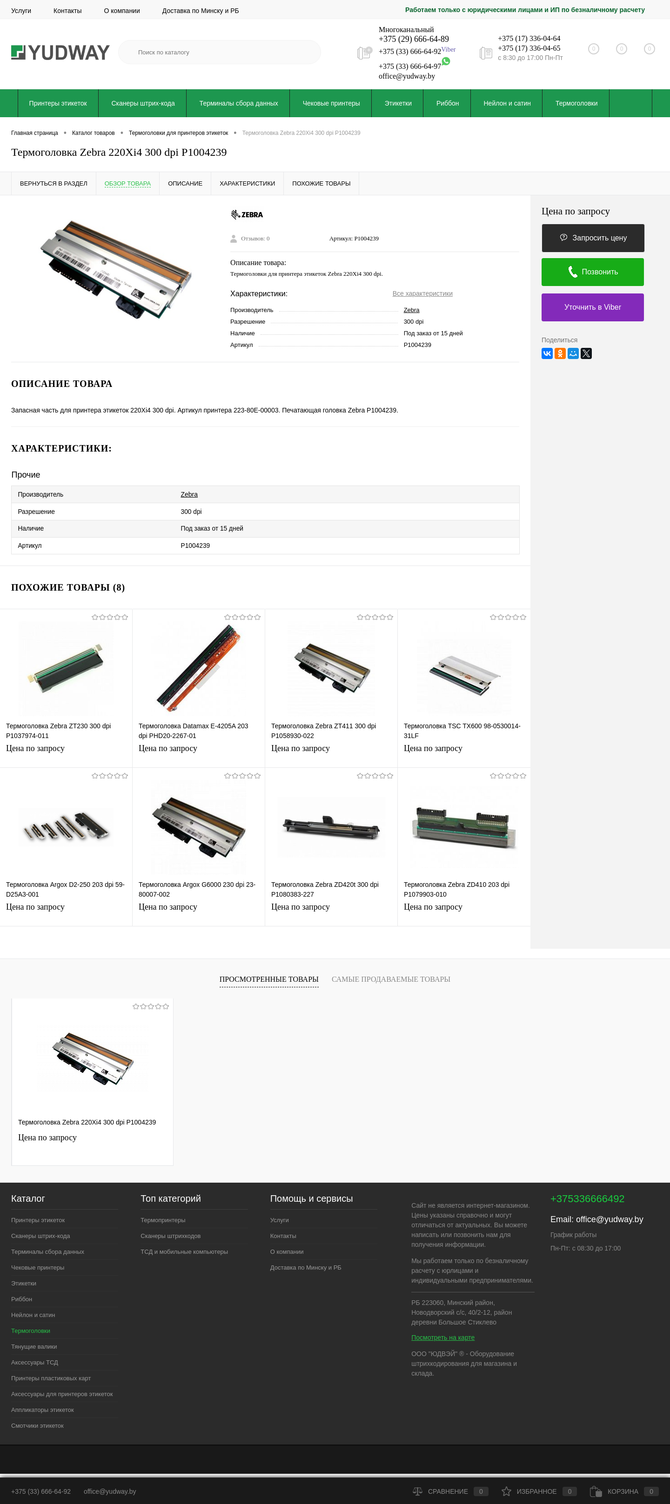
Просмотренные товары (269, 974)
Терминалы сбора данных (239, 103)
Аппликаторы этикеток (42, 1404)
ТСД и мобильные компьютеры (184, 1246)
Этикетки (398, 103)
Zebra (412, 309)
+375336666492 (587, 1193)
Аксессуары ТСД (34, 1357)
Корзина (624, 1491)
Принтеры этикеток (58, 103)
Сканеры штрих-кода (143, 103)
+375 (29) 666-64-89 (414, 39)
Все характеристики (423, 293)
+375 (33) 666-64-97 (410, 66)
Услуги (21, 10)
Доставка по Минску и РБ (200, 10)
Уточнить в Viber (592, 307)
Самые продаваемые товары (391, 974)
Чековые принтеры (331, 103)
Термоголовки (577, 103)
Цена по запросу (35, 743)
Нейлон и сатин (507, 103)
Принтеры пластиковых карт (51, 1373)
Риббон (447, 103)
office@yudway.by (407, 76)
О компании (122, 10)
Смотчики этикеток (37, 1420)
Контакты (67, 10)
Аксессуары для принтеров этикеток (62, 1388)
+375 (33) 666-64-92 (410, 52)
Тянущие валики (34, 1341)
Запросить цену (593, 237)
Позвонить (592, 272)
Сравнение (451, 1491)
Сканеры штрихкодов (171, 1230)
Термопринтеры (163, 1214)
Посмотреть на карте (443, 1332)
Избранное (539, 1491)
